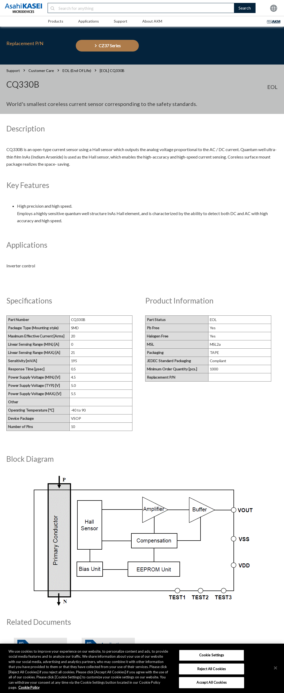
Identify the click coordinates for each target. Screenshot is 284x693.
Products (55, 21)
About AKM (152, 21)
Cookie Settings (211, 655)
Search (245, 7)
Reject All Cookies (211, 669)
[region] (142, 668)
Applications (88, 21)
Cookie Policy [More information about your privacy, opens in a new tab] (29, 687)
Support (120, 21)
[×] (275, 668)
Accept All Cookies (211, 682)
